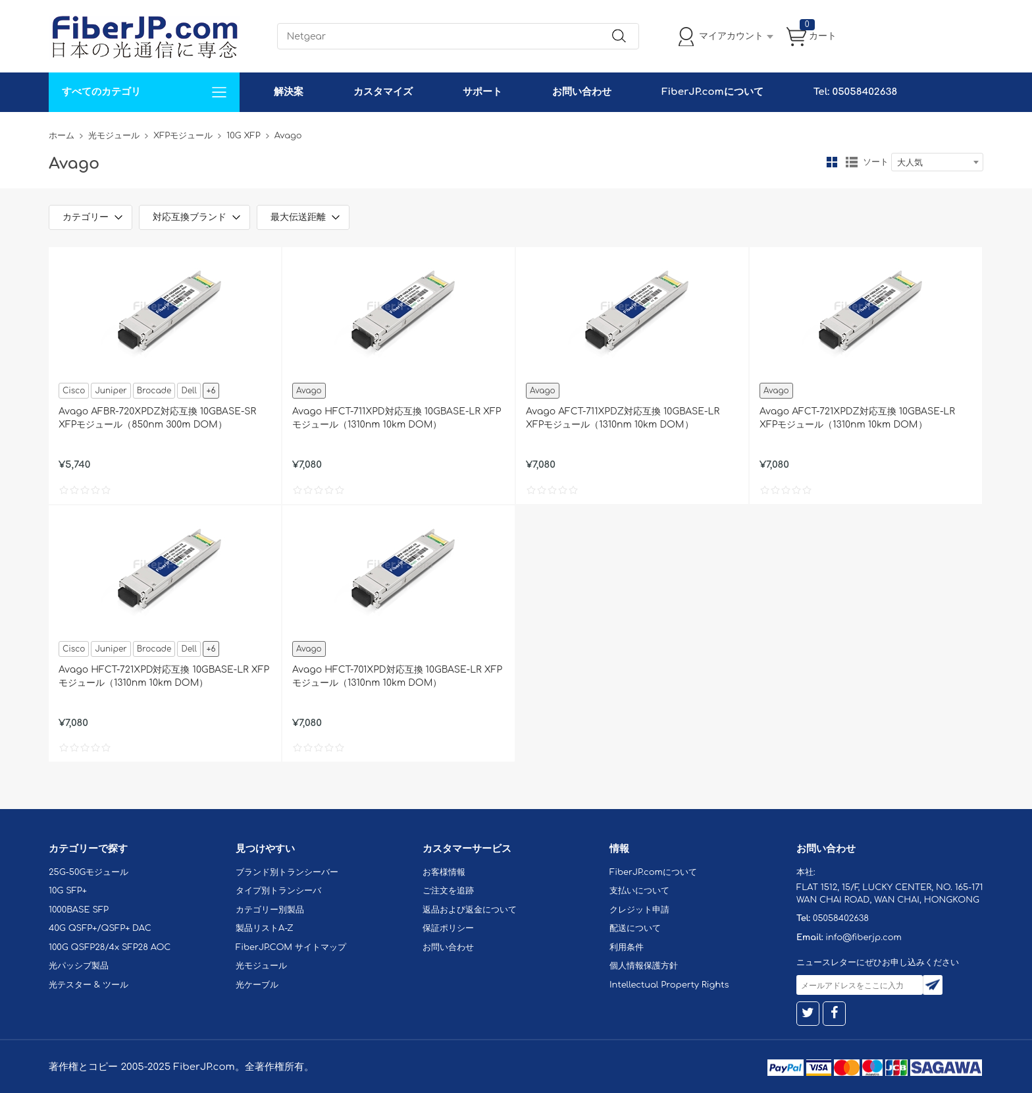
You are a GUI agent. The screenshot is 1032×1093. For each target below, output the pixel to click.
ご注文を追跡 (448, 890)
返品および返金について (470, 909)
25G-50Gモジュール (88, 872)
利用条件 (626, 947)
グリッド (832, 162)
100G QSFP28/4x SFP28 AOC (109, 947)
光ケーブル (257, 985)
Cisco (74, 390)
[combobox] (937, 162)
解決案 (288, 92)
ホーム (61, 135)
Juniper (110, 390)
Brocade (154, 390)
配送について (635, 928)
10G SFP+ (68, 890)
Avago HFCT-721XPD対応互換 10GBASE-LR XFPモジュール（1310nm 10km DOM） (164, 676)
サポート (482, 92)
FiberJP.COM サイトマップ (291, 947)
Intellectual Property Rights (669, 985)
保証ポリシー (448, 928)
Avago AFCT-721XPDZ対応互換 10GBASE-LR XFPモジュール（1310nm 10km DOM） (857, 418)
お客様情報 (444, 872)
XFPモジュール (183, 135)
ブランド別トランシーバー (287, 872)
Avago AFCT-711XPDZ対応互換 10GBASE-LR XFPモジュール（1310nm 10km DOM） (622, 418)
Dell (188, 390)
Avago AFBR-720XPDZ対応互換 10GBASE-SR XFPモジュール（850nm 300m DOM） (157, 418)
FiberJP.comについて (712, 92)
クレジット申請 (639, 909)
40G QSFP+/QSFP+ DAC (100, 928)
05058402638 (841, 918)
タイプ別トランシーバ (278, 890)
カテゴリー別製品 (270, 909)
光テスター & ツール (88, 985)
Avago (309, 390)
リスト (852, 162)
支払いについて (639, 890)
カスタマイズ (383, 92)
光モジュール (114, 135)
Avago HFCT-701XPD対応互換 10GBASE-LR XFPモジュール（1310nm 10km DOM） (397, 676)
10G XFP (243, 135)
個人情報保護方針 (643, 965)
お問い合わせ (581, 92)
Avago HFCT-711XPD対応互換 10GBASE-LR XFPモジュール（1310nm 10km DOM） (396, 418)
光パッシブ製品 (79, 965)
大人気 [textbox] (910, 162)
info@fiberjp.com (863, 937)
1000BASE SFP (79, 909)
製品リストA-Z (265, 928)
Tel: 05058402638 (855, 92)
